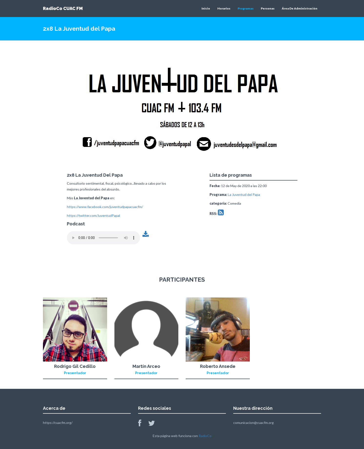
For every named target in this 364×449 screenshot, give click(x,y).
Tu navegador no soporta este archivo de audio (103, 237)
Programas (245, 8)
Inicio (206, 8)
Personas (267, 8)
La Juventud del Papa (244, 194)
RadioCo (205, 436)
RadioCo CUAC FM (63, 8)
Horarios (223, 8)
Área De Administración (299, 8)
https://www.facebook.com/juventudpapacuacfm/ (105, 207)
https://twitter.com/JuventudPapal (93, 215)
